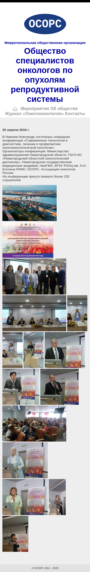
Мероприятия (35, 108)
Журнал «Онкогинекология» (34, 113)
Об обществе (64, 108)
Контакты (75, 113)
